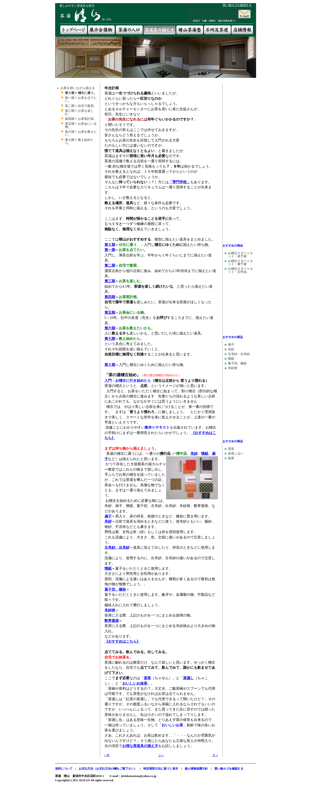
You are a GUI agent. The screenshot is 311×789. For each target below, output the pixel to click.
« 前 (107, 755)
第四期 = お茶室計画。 (81, 118)
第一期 (109, 250)
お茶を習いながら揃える (78, 88)
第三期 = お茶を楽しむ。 (79, 112)
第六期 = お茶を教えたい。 (81, 133)
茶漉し (188, 678)
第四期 (109, 297)
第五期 (109, 312)
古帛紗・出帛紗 (239, 354)
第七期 (109, 339)
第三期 (109, 281)
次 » (215, 755)
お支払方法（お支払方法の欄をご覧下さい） (108, 768)
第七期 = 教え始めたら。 (79, 141)
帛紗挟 (232, 368)
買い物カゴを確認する (237, 5)
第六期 (109, 328)
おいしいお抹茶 (134, 683)
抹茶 (231, 458)
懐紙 (204, 453)
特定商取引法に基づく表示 (160, 768)
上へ (161, 755)
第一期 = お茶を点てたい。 (81, 99)
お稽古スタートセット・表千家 (240, 254)
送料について (64, 768)
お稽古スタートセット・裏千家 (240, 262)
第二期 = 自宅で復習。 (81, 106)
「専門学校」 (179, 182)
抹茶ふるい (236, 453)
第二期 (109, 265)
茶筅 (147, 678)
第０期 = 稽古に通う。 (81, 93)
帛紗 (194, 453)
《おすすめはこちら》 (122, 641)
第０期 (109, 245)
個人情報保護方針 (196, 768)
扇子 (231, 344)
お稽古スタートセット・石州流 (240, 270)
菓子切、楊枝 (237, 363)
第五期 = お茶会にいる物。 (81, 125)
